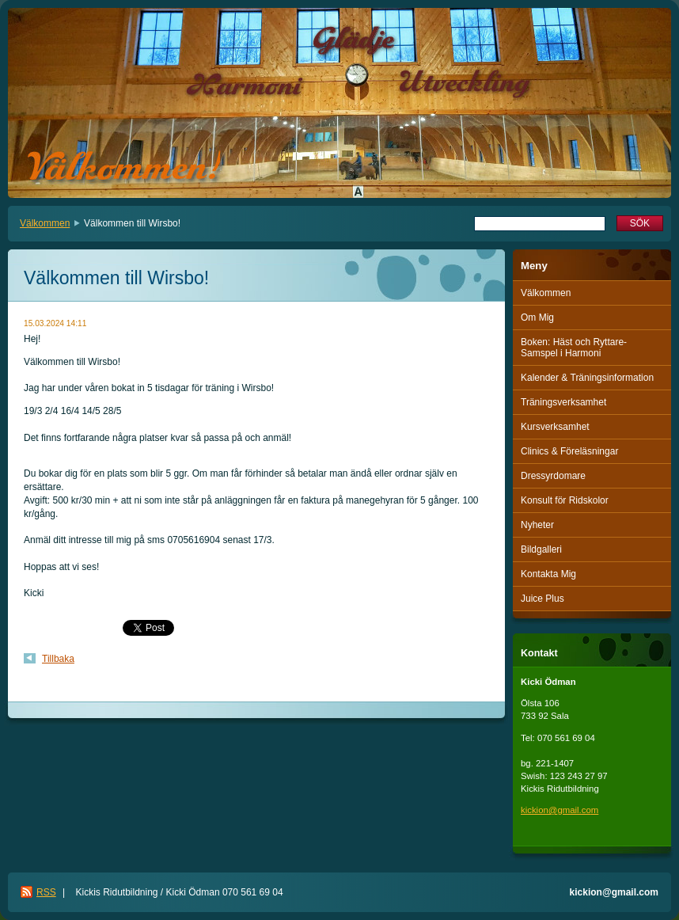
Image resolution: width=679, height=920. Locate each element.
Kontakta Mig (548, 574)
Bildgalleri (541, 549)
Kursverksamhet (555, 426)
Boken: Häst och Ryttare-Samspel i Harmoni (574, 347)
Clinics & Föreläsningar (569, 451)
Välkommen (45, 223)
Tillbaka (58, 658)
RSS (46, 892)
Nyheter (537, 524)
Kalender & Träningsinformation (587, 377)
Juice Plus (542, 598)
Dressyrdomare (553, 475)
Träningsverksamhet (563, 402)
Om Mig (537, 317)
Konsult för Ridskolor (565, 500)
